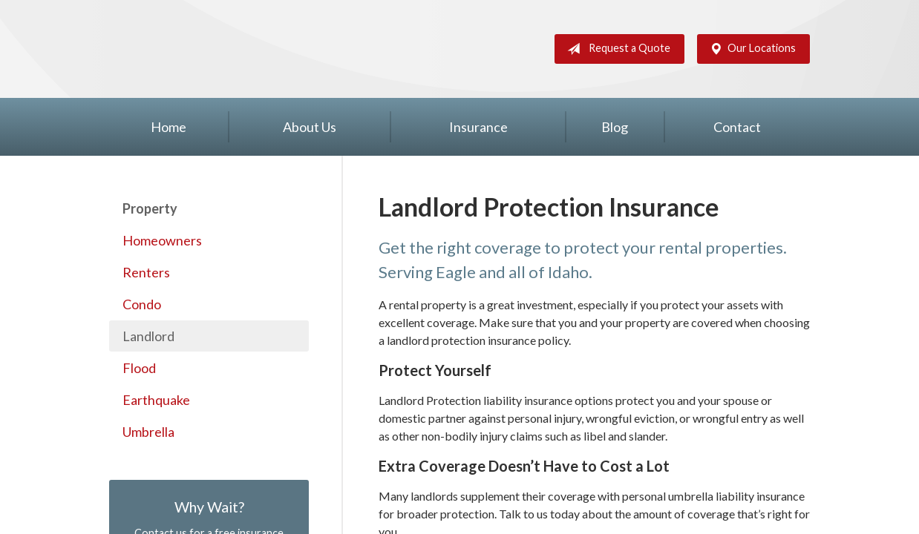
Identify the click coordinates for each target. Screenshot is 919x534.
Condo (141, 304)
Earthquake (156, 400)
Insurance (478, 127)
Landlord (148, 336)
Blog (614, 127)
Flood (139, 368)
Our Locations (750, 49)
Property (149, 208)
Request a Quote (615, 49)
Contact (737, 127)
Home (168, 127)
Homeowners (162, 240)
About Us (309, 127)
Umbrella (148, 431)
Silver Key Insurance (177, 49)
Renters (146, 272)
